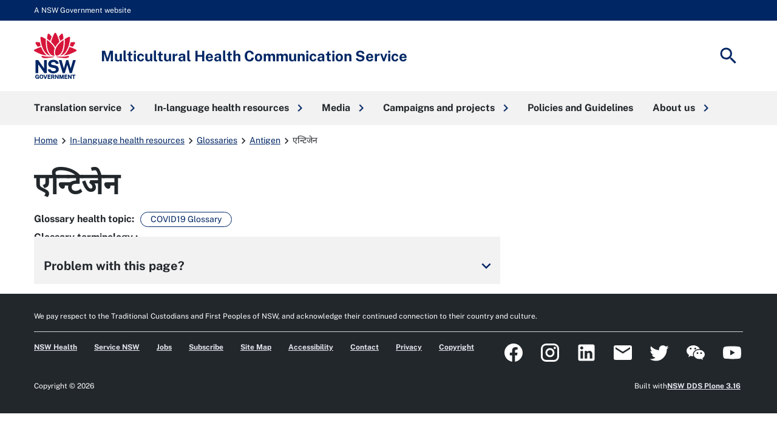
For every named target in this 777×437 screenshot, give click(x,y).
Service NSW (117, 347)
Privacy (409, 347)
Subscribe (206, 347)
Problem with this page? (269, 266)
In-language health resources (127, 140)
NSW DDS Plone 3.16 (704, 386)
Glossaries (217, 140)
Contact (364, 347)
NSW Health (55, 347)
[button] (84, 108)
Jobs (164, 347)
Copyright (456, 347)
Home (46, 140)
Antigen (264, 140)
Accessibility (310, 347)
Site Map (255, 347)
